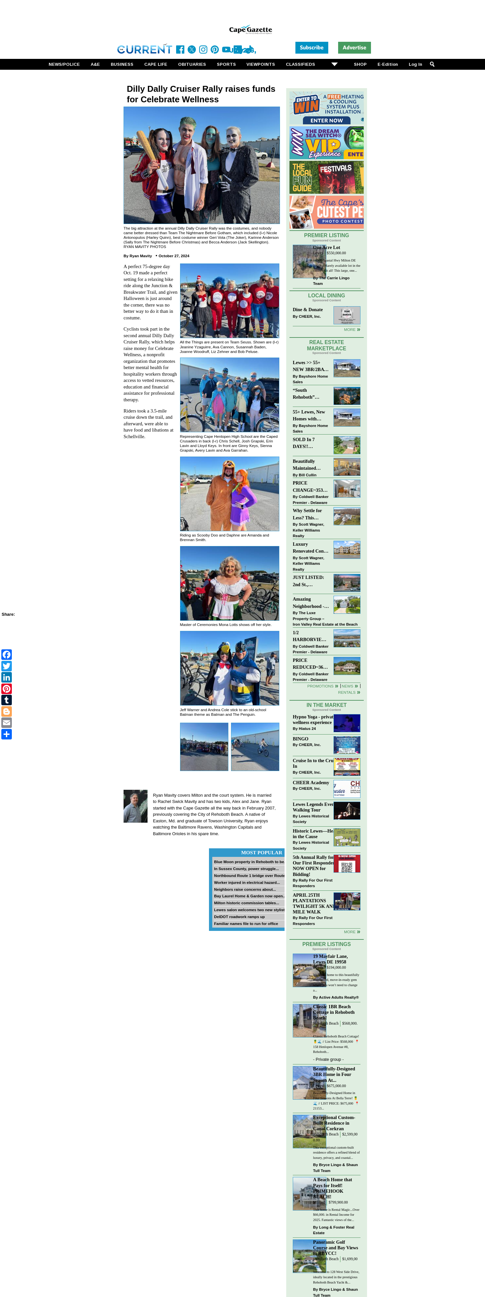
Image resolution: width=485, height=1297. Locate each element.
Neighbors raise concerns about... (245, 889)
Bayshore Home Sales (310, 379)
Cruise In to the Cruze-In (316, 763)
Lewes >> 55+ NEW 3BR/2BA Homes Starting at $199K (308, 366)
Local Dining (326, 295)
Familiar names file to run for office (246, 923)
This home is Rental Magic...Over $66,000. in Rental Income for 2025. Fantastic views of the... (336, 1215)
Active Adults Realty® (339, 997)
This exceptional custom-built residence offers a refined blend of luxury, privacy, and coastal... (336, 1153)
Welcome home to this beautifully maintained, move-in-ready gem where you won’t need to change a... (336, 982)
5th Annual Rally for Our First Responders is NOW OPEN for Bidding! (317, 866)
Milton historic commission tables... (246, 903)
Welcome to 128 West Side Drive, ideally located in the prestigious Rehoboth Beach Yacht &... (336, 1277)
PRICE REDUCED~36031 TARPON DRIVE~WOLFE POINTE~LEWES (311, 664)
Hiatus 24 (307, 728)
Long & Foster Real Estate (333, 1230)
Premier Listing (326, 235)
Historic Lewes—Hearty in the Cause (317, 833)
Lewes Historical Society (311, 819)
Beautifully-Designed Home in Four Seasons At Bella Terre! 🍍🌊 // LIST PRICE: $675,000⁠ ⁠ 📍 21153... (336, 1100)
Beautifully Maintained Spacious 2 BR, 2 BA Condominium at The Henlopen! (311, 465)
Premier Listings (326, 944)
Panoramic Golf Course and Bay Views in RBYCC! (335, 1247)
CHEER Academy (311, 782)
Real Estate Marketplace (326, 345)
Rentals (347, 692)
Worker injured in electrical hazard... (247, 882)
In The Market (327, 705)
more (350, 932)
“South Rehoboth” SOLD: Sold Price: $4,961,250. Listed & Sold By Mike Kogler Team (310, 394)
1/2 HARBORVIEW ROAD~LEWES (309, 636)
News (347, 686)
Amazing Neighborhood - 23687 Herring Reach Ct (308, 603)
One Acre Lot (326, 247)
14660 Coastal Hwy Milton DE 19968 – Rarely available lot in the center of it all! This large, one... (336, 265)
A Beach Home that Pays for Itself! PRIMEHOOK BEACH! (332, 1188)
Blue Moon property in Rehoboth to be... (250, 862)
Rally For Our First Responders (313, 883)
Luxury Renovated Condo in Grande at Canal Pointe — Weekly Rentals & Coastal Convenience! (311, 548)
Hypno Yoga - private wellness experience (314, 719)
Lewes (318, 253)
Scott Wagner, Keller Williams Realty (308, 530)
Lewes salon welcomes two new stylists (250, 910)
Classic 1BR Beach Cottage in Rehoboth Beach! (334, 1012)
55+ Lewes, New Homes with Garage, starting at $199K (309, 416)
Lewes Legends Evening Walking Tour (317, 807)
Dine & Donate (308, 309)
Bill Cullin (307, 475)
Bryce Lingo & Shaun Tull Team (335, 1167)
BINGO (301, 738)
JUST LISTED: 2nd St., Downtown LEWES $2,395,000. (308, 581)
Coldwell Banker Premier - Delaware (311, 499)
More (350, 329)
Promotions (320, 686)
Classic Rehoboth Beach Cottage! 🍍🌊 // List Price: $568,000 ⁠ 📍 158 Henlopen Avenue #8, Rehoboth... (336, 1044)
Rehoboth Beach (326, 1023)
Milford (319, 1202)
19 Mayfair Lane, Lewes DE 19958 (330, 959)
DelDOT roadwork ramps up (239, 916)
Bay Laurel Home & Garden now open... (250, 896)
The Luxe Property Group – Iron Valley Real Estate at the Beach (325, 618)
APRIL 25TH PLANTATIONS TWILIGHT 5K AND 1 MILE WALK (316, 903)
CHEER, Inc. (310, 316)
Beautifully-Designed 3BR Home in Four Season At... (334, 1074)
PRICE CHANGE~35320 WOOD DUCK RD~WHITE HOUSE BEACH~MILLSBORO (311, 487)
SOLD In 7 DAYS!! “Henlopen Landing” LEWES (304, 443)
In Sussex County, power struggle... (246, 868)
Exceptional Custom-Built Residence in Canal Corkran (334, 1123)
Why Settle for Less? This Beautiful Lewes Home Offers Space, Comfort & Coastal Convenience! (311, 514)
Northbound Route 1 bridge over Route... (251, 875)
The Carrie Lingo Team (331, 281)
